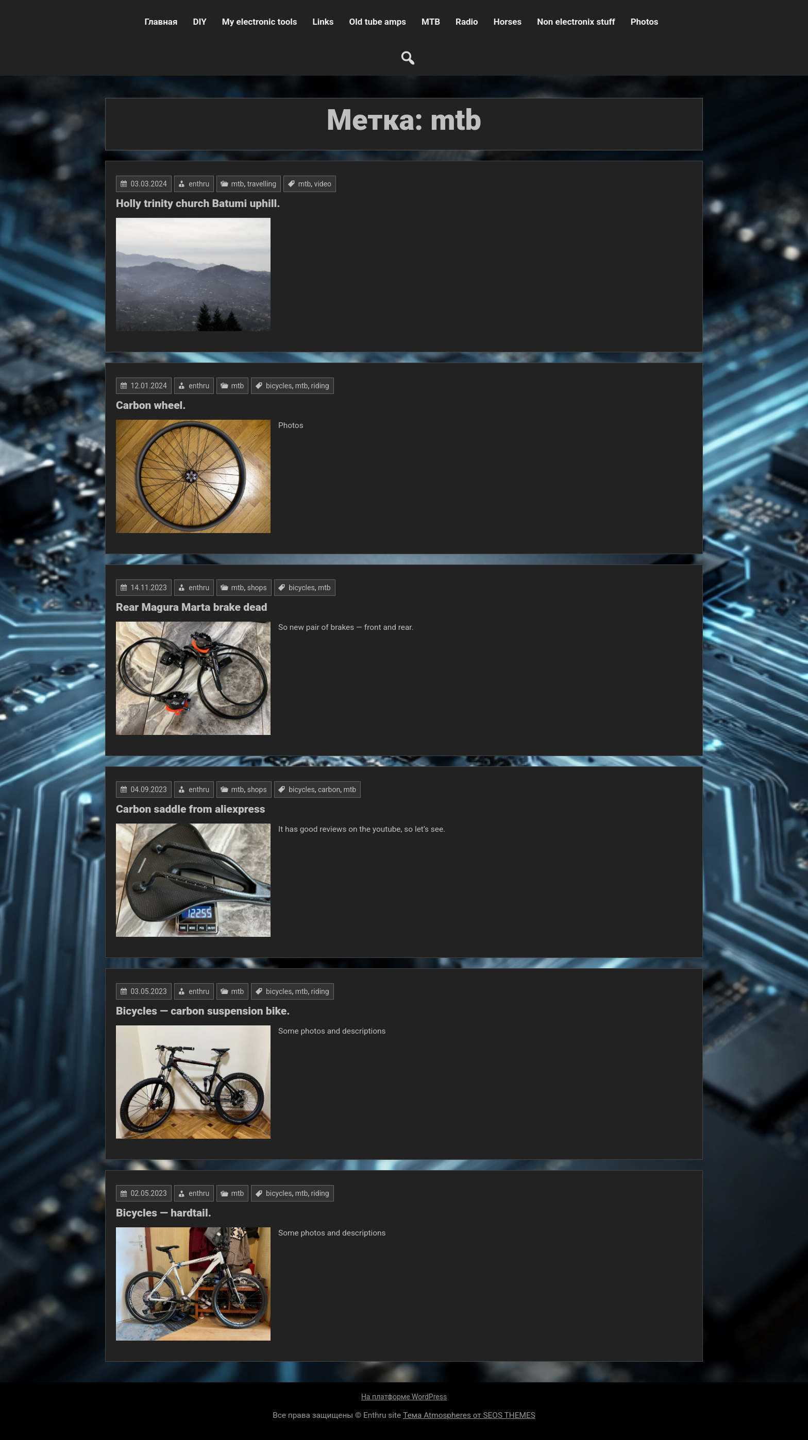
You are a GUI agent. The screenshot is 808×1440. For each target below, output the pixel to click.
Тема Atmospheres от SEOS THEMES (469, 1415)
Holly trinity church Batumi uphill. (198, 203)
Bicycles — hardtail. (163, 1213)
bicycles (279, 386)
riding (320, 386)
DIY (199, 21)
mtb (237, 184)
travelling (262, 184)
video (323, 184)
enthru (199, 184)
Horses (507, 21)
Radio (467, 21)
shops (257, 588)
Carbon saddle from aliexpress (190, 809)
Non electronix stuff (576, 21)
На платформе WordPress (404, 1397)
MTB (431, 21)
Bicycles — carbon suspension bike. (203, 1011)
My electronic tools (259, 21)
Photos (645, 21)
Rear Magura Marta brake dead (191, 607)
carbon (329, 789)
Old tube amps (377, 21)
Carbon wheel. (151, 405)
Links (323, 21)
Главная (160, 21)
